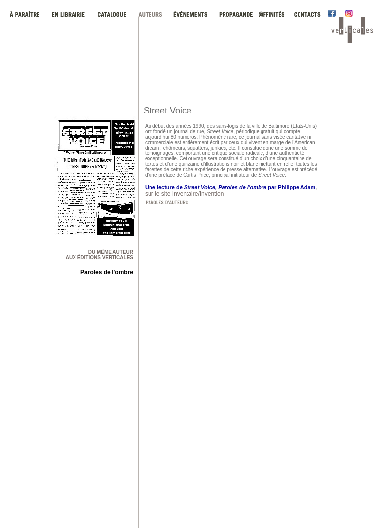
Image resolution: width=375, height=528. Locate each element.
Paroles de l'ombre (106, 272)
